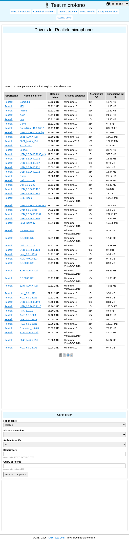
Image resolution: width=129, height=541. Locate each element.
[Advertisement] (64, 58)
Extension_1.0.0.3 (29, 328)
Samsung (25, 102)
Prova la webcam (68, 11)
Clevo (23, 123)
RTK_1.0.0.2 (26, 310)
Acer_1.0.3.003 (28, 315)
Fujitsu (23, 110)
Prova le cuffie (87, 11)
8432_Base (26, 198)
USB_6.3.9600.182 (30, 189)
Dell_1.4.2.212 (27, 245)
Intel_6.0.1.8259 (28, 319)
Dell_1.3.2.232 (27, 184)
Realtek (8, 102)
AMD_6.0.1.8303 (28, 258)
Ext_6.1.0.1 (26, 145)
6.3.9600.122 (27, 263)
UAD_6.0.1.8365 (28, 209)
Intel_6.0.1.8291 (28, 293)
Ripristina (21, 474)
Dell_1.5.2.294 (27, 180)
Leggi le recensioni (108, 11)
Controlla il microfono (44, 11)
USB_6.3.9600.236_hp (32, 132)
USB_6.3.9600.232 (30, 158)
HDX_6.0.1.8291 (28, 297)
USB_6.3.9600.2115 (30, 306)
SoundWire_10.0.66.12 (32, 128)
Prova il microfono (20, 11)
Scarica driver (64, 17)
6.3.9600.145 (27, 230)
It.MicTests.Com (56, 537)
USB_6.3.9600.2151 (30, 214)
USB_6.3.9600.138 (30, 250)
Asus (22, 115)
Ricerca (9, 474)
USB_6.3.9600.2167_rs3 (33, 205)
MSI (22, 106)
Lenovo (24, 150)
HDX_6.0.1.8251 (28, 323)
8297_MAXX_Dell (29, 270)
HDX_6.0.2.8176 (28, 347)
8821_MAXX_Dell (29, 136)
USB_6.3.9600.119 (30, 302)
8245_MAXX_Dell (29, 332)
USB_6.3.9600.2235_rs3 (33, 154)
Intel (22, 119)
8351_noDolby (27, 223)
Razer (23, 176)
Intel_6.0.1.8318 (28, 254)
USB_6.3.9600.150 (30, 218)
